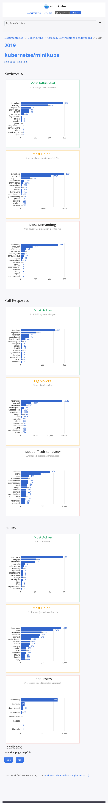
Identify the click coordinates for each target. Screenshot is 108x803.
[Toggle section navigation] (100, 23)
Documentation (13, 37)
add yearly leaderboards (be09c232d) (66, 775)
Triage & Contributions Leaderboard (69, 37)
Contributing (35, 37)
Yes (8, 759)
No (20, 759)
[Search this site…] (50, 23)
